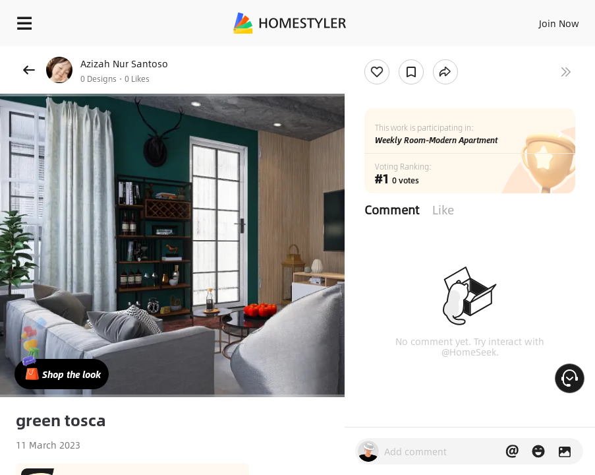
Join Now (559, 23)
